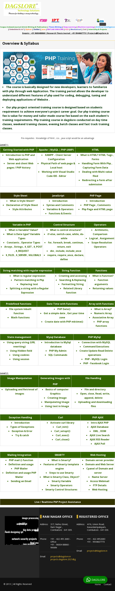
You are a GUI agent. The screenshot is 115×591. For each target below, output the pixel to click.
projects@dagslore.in (60, 556)
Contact (107, 584)
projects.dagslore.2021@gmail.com (67, 559)
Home (98, 584)
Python (29, 29)
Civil (85, 29)
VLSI (67, 29)
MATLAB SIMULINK (55, 29)
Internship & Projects (97, 29)
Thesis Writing (55, 27)
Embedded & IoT (16, 29)
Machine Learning (86, 27)
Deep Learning (69, 27)
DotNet (37, 29)
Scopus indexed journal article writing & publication (23, 27)
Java (43, 29)
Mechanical (76, 29)
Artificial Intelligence (105, 27)
